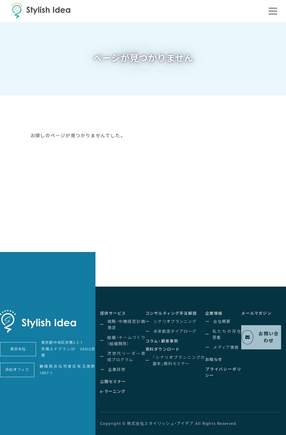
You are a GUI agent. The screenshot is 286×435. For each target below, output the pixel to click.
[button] (113, 313)
